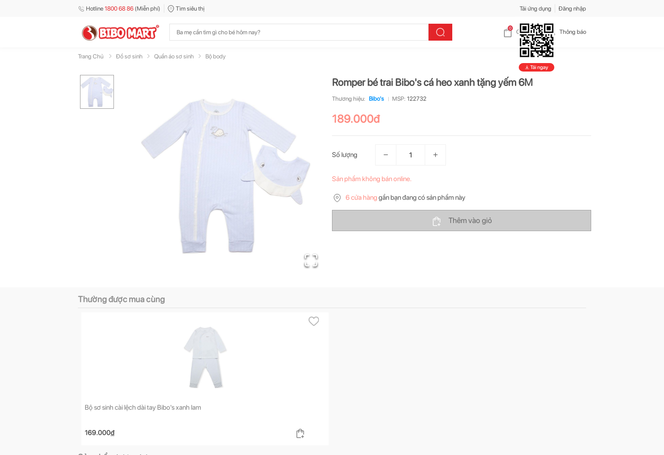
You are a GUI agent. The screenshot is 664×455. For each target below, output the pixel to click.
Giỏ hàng (521, 31)
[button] (226, 176)
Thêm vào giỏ (462, 221)
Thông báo (566, 31)
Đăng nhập (572, 8)
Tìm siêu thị (186, 8)
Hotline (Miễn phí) (119, 8)
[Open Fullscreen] (311, 260)
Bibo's (374, 98)
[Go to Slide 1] (97, 92)
